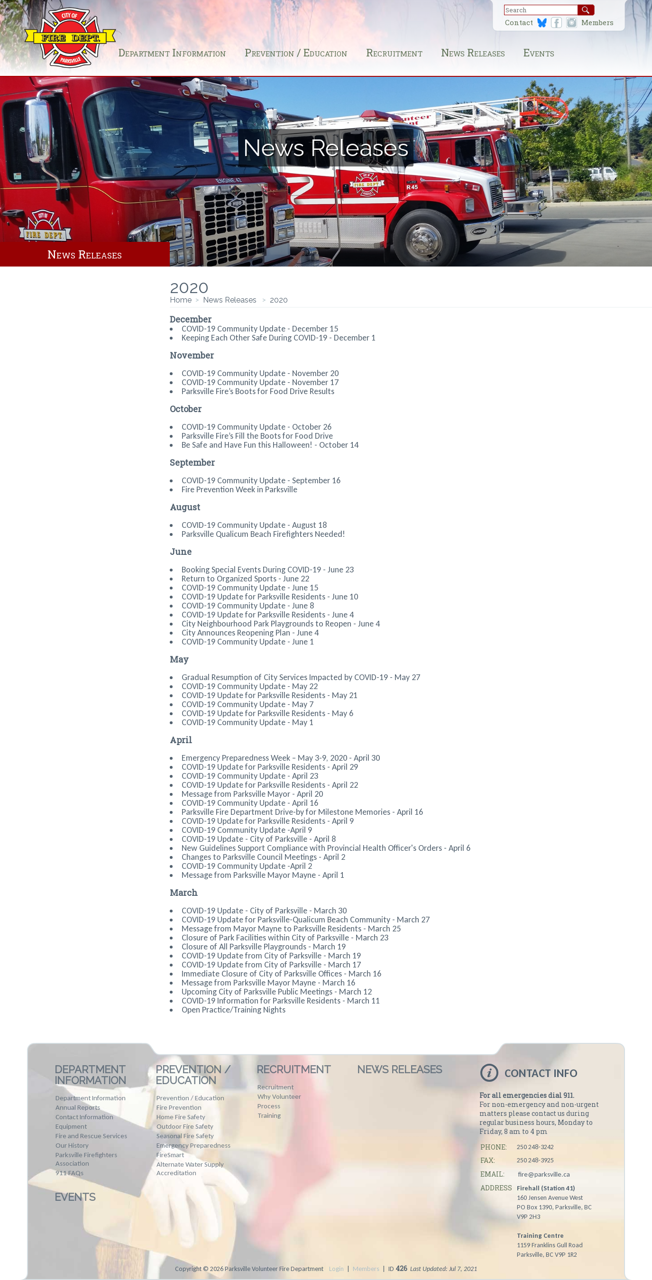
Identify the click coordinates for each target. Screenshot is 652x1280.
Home (181, 299)
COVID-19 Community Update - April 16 (250, 803)
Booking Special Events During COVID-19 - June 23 (268, 569)
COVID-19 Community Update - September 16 (261, 480)
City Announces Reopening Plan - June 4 (250, 632)
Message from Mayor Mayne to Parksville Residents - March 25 (291, 928)
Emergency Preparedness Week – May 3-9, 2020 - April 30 (281, 758)
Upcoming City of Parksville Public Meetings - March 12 (277, 991)
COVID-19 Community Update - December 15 (260, 328)
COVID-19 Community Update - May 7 (247, 704)
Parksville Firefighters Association (86, 1159)
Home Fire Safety (180, 1117)
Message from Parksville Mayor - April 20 (252, 794)
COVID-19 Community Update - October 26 (256, 427)
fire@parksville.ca (544, 1174)
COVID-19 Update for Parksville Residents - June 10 (270, 596)
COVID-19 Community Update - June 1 (248, 641)
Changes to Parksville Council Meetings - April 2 (263, 857)
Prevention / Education (296, 52)
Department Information (172, 52)
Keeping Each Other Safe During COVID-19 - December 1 (279, 337)
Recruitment (394, 52)
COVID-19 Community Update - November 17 (260, 382)
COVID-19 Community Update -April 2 (247, 866)
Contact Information (84, 1117)
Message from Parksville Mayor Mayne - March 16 (268, 982)
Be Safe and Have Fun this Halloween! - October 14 (270, 445)
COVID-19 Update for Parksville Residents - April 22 (270, 785)
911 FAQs (69, 1173)
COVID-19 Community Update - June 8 (248, 605)
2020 (279, 299)
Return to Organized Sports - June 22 (245, 578)
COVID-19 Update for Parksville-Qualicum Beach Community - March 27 (306, 919)
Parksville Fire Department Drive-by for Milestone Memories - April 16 (302, 812)
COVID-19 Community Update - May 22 (250, 686)
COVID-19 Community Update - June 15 (250, 587)
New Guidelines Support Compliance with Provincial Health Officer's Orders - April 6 (326, 848)
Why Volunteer (279, 1096)
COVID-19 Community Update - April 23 (250, 776)
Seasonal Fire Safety (185, 1136)
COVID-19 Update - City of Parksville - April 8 (259, 839)
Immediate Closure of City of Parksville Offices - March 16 (281, 973)
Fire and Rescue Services (91, 1136)
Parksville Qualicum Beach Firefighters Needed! (263, 534)
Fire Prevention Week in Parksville (239, 489)
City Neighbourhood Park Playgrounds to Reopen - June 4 (281, 623)
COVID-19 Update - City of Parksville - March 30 (264, 910)
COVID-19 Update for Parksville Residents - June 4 (268, 614)
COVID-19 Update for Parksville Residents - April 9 (268, 821)
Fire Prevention (179, 1107)
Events (538, 52)
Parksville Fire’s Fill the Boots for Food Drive (257, 436)
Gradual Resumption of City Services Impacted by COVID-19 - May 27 (301, 677)
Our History (72, 1145)
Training (269, 1115)
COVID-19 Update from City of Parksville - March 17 (271, 964)
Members (597, 22)
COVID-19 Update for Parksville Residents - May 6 (267, 713)
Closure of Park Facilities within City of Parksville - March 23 (285, 937)
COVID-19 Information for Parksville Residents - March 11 (281, 1000)
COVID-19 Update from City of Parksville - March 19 (271, 955)
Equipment (71, 1126)
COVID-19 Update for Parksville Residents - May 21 (270, 695)
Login (336, 1269)
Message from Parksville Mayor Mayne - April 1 (263, 875)
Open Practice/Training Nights (233, 1009)
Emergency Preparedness (193, 1145)
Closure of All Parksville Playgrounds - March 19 (264, 946)
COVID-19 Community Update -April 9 (247, 830)
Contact (519, 22)
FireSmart (170, 1155)
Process (268, 1106)
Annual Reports (77, 1107)
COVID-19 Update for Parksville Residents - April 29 (270, 767)
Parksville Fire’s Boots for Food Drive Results (258, 391)
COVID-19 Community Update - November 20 (260, 373)
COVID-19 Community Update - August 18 (254, 525)
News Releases (473, 52)
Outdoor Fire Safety (184, 1126)
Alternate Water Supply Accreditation (190, 1168)
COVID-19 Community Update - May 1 (247, 722)
